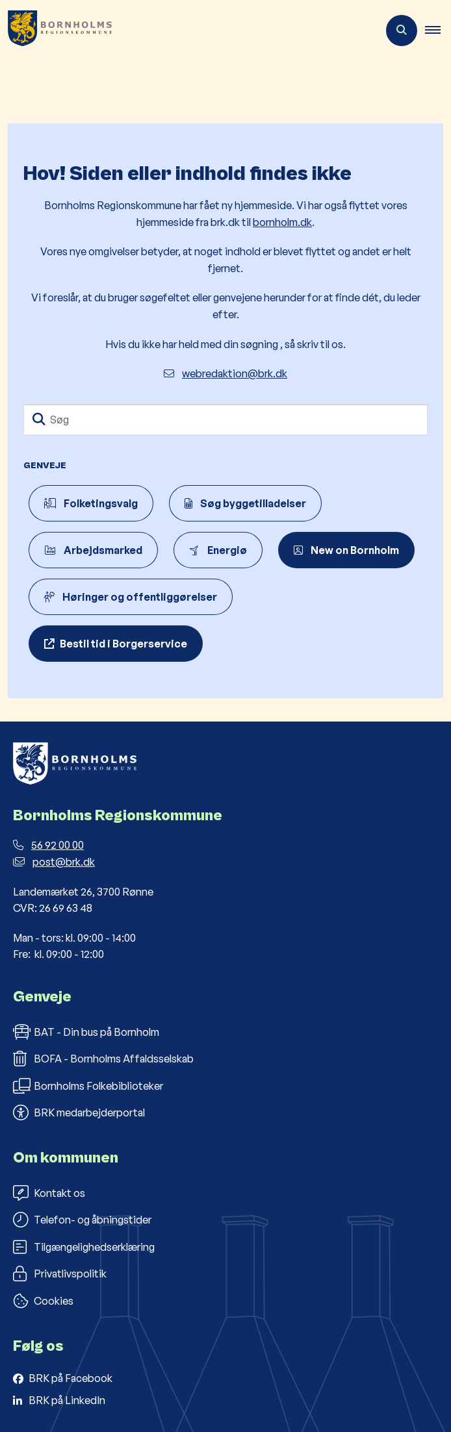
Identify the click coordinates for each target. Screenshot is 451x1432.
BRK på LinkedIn (67, 1400)
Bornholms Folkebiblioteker (88, 1086)
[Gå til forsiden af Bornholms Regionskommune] (56, 30)
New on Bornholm (346, 550)
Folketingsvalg (91, 503)
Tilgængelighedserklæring (84, 1247)
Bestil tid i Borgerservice (123, 643)
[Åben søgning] (401, 30)
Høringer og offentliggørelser (130, 596)
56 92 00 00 (48, 844)
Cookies (43, 1301)
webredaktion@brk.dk (225, 373)
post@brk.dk (54, 861)
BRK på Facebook (70, 1378)
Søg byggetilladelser (245, 503)
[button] (438, 30)
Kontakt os (49, 1193)
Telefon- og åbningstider (82, 1219)
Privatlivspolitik (60, 1273)
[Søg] (225, 419)
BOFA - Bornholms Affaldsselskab (103, 1058)
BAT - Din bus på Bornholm (86, 1032)
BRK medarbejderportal (79, 1112)
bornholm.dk (282, 222)
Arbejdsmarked (93, 550)
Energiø (218, 550)
